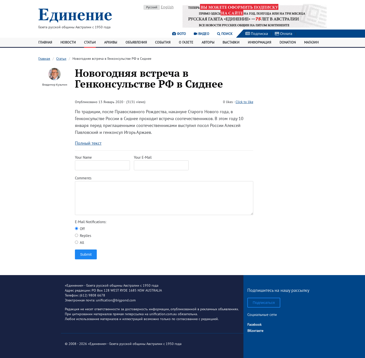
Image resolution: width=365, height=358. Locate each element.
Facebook (254, 324)
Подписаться (264, 302)
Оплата (283, 33)
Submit (86, 254)
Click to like (244, 102)
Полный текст (88, 143)
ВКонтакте (255, 330)
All (79, 242)
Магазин (311, 42)
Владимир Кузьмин (54, 84)
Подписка (256, 33)
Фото (179, 33)
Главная (45, 42)
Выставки (231, 42)
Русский (151, 7)
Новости (68, 42)
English (167, 6)
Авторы (208, 42)
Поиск (225, 33)
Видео (201, 33)
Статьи (90, 42)
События (162, 42)
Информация (259, 42)
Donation (288, 42)
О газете (186, 42)
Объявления (136, 42)
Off (80, 228)
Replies (83, 235)
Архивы (110, 42)
